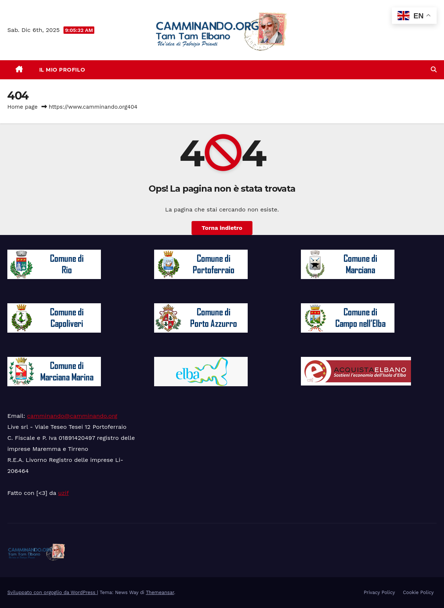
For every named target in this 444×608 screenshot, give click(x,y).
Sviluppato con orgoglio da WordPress (52, 592)
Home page (22, 107)
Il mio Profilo (62, 69)
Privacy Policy (379, 592)
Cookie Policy (418, 592)
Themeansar (160, 592)
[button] (434, 69)
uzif (63, 492)
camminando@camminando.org (72, 415)
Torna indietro (222, 227)
